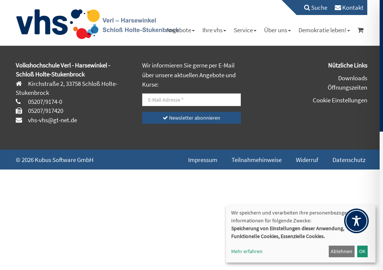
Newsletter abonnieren (191, 117)
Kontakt (349, 7)
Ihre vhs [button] (214, 30)
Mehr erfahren (247, 251)
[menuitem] (312, 7)
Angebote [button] (180, 30)
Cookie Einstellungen (340, 100)
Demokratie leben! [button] (324, 30)
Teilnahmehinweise (257, 160)
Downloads (352, 78)
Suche (315, 7)
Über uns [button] (277, 30)
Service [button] (245, 30)
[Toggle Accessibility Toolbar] (356, 220)
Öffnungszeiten (347, 87)
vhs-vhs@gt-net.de (52, 120)
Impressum (202, 160)
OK (362, 251)
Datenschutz (349, 160)
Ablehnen (341, 251)
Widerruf (307, 160)
